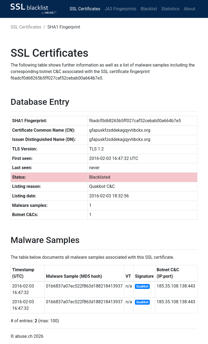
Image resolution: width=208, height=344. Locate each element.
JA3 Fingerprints (120, 8)
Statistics (170, 8)
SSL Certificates (85, 8)
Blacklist (149, 8)
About (189, 8)
